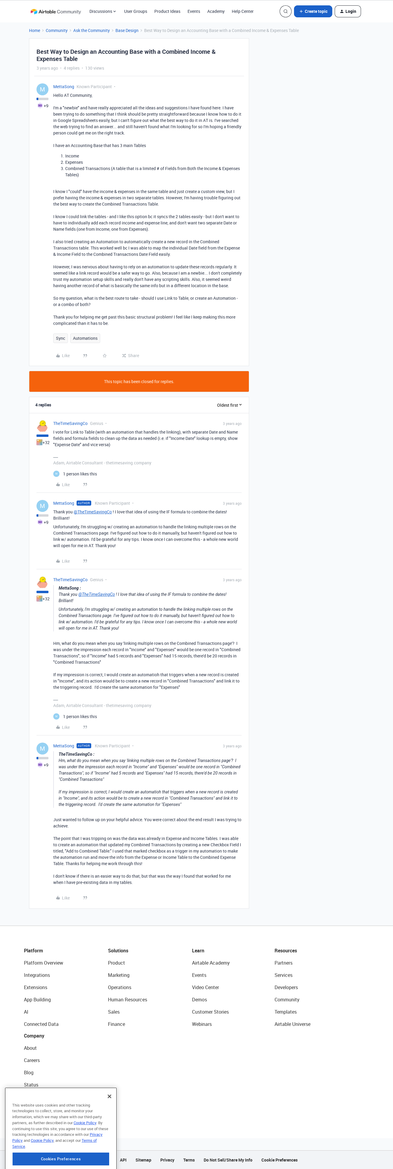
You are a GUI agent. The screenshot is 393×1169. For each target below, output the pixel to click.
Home (34, 30)
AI (26, 1012)
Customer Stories (210, 1012)
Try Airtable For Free (45, 1109)
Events (194, 11)
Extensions (35, 987)
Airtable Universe (292, 1024)
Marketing (119, 975)
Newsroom (35, 1097)
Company (34, 1035)
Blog (28, 1072)
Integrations (37, 975)
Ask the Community (91, 30)
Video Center (205, 987)
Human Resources (127, 999)
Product (116, 963)
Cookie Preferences (279, 1160)
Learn (198, 950)
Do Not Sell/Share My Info (228, 1160)
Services (284, 975)
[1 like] (75, 474)
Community (57, 30)
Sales (114, 1012)
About (30, 1048)
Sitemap (143, 1160)
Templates (286, 1012)
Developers (286, 987)
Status (31, 1084)
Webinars (202, 1024)
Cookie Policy (85, 1148)
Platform (33, 950)
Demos (199, 999)
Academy (216, 11)
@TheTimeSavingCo (93, 512)
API (123, 1160)
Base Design (126, 30)
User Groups (135, 11)
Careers (32, 1060)
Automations (85, 338)
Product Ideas (167, 11)
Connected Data (41, 1024)
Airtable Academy (211, 963)
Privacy (167, 1160)
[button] (313, 11)
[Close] (109, 1122)
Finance (116, 1024)
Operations (119, 987)
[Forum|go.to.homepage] (55, 11)
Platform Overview (43, 963)
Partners (284, 963)
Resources (286, 950)
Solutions (118, 950)
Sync (60, 338)
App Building (37, 999)
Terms (189, 1160)
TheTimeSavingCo (70, 423)
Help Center (243, 11)
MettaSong (63, 86)
